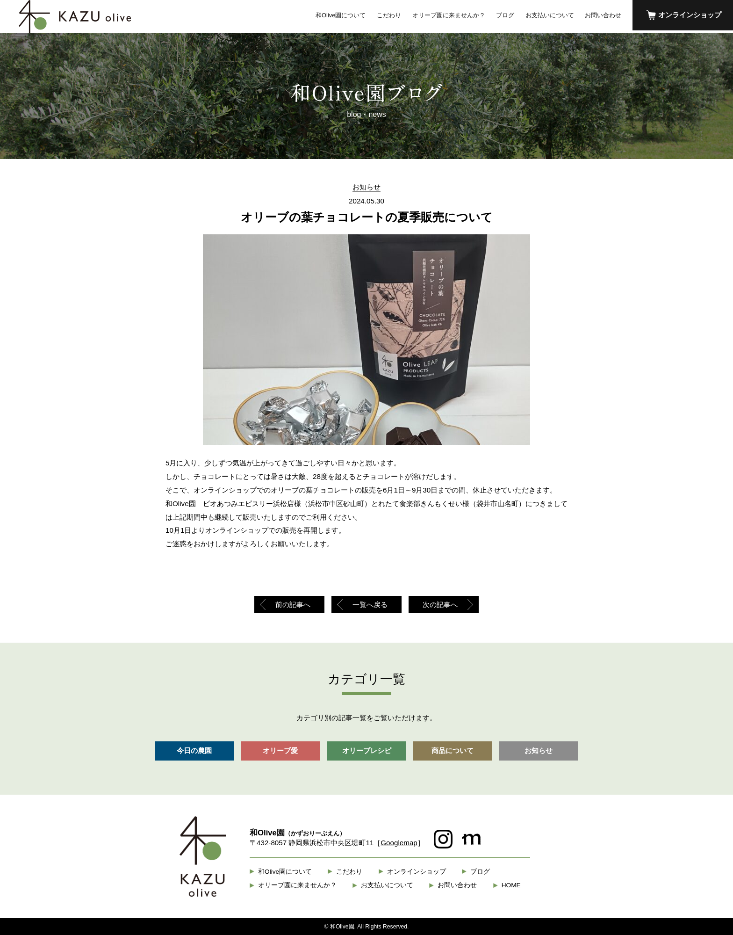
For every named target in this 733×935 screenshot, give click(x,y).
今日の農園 (194, 750)
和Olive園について (341, 15)
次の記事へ (440, 605)
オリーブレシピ (366, 750)
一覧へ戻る (370, 605)
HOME (511, 885)
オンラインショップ (689, 15)
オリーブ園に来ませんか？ (448, 15)
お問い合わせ (603, 15)
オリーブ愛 (280, 750)
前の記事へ (292, 605)
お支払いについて (549, 15)
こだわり (389, 15)
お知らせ (539, 750)
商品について (452, 750)
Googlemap (399, 843)
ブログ (505, 15)
